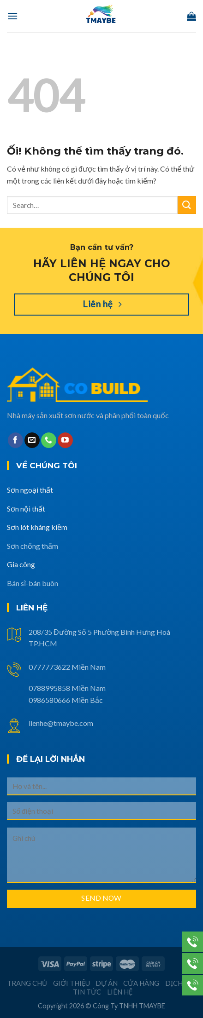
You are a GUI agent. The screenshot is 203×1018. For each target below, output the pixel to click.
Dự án (107, 983)
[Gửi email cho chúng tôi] (32, 440)
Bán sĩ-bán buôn (32, 583)
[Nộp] (187, 205)
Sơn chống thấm (32, 545)
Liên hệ (119, 992)
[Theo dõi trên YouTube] (65, 440)
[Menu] (12, 16)
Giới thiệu (71, 983)
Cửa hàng (141, 983)
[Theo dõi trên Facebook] (15, 440)
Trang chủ (27, 983)
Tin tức (87, 992)
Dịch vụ (179, 983)
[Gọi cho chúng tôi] (48, 440)
